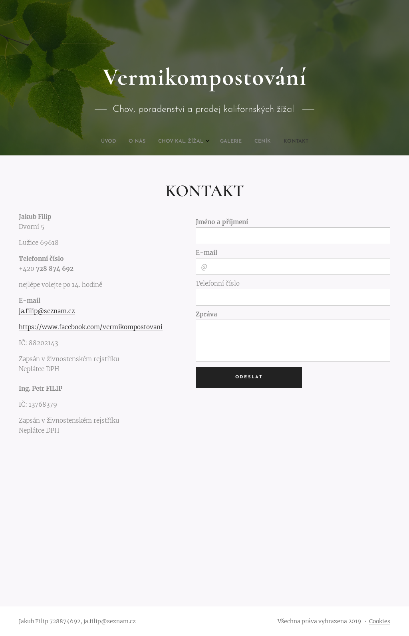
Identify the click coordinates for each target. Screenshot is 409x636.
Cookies (379, 621)
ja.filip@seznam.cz (47, 311)
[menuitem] (174, 141)
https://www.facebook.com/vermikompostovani (91, 327)
